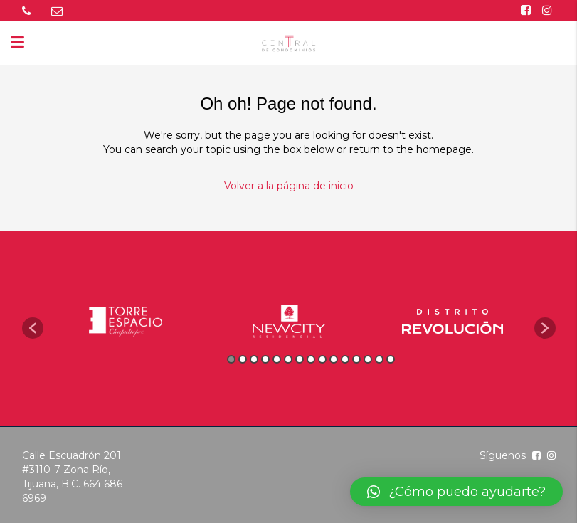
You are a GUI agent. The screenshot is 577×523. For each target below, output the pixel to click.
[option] (125, 321)
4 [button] (265, 359)
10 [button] (333, 359)
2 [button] (242, 359)
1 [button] (231, 359)
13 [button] (368, 359)
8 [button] (311, 359)
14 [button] (379, 359)
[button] (32, 328)
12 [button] (356, 359)
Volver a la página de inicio (289, 185)
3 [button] (254, 359)
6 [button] (288, 359)
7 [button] (299, 359)
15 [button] (390, 359)
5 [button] (276, 359)
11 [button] (345, 359)
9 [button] (322, 359)
